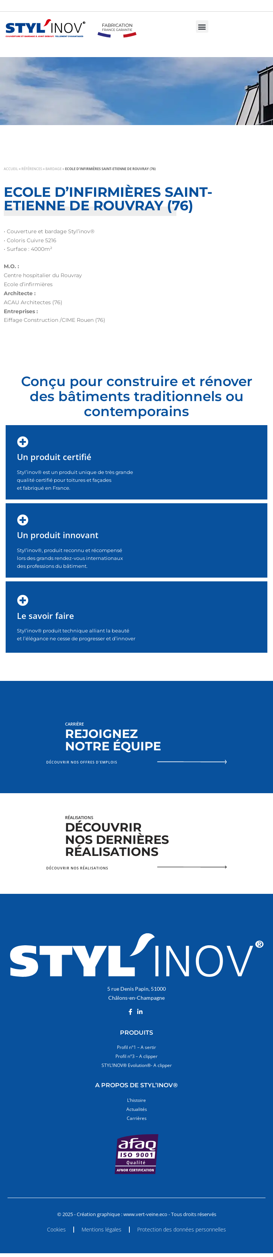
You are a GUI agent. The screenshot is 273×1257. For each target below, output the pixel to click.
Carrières (137, 1118)
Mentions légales (101, 1229)
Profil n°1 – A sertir (137, 1047)
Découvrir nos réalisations (77, 868)
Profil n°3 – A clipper (136, 1056)
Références (31, 168)
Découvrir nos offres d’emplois (81, 762)
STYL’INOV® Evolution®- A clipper (136, 1065)
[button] (202, 26)
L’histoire (136, 1100)
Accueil (11, 168)
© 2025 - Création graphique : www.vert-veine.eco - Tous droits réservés (136, 1214)
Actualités (136, 1109)
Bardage (54, 168)
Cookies (56, 1229)
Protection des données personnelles (181, 1229)
